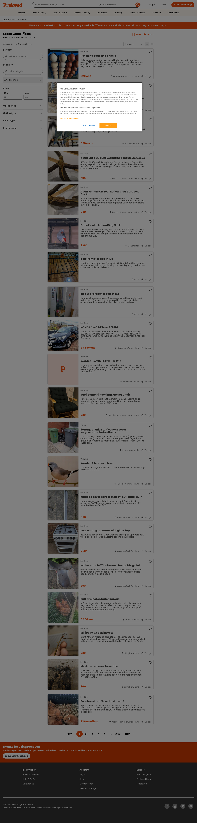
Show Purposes (89, 125)
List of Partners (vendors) (70, 118)
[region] (99, 107)
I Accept (108, 125)
